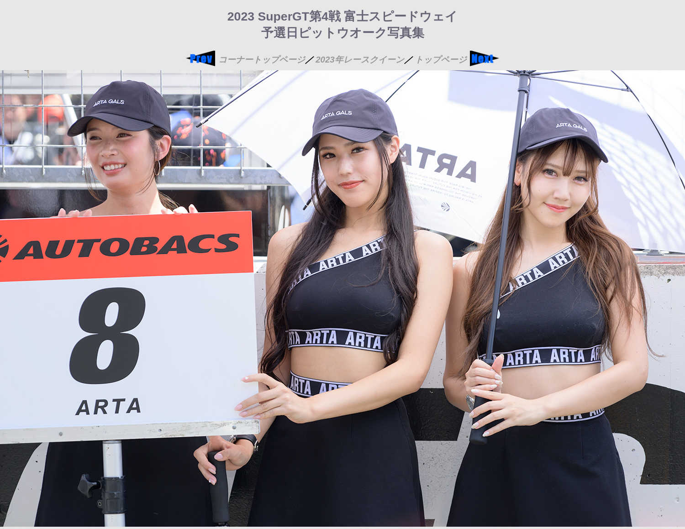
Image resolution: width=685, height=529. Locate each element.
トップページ (441, 59)
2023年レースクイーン (360, 59)
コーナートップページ (261, 59)
